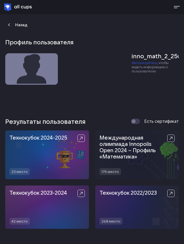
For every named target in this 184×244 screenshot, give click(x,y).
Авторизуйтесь (144, 63)
